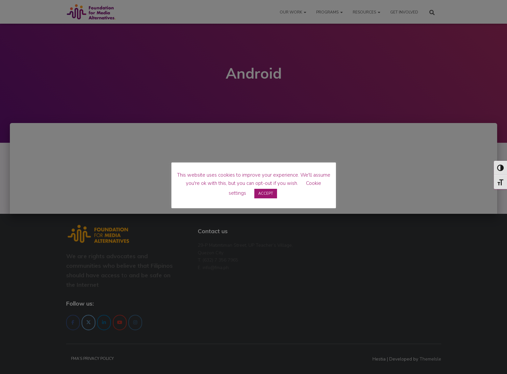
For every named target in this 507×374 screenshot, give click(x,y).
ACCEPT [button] (265, 193)
